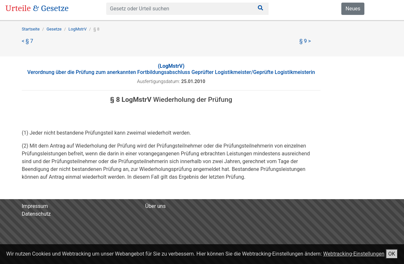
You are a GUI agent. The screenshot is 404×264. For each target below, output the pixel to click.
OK (391, 254)
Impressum (35, 206)
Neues (353, 9)
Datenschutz (36, 214)
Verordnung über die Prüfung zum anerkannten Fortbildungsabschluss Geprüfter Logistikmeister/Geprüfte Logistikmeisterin (171, 69)
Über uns (155, 206)
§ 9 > (305, 41)
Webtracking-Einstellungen (354, 254)
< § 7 (27, 41)
